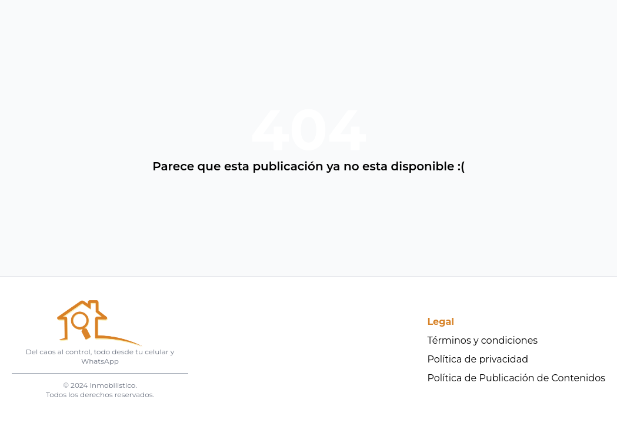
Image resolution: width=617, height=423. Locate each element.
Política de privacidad (478, 359)
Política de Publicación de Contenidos (517, 378)
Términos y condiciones (483, 340)
